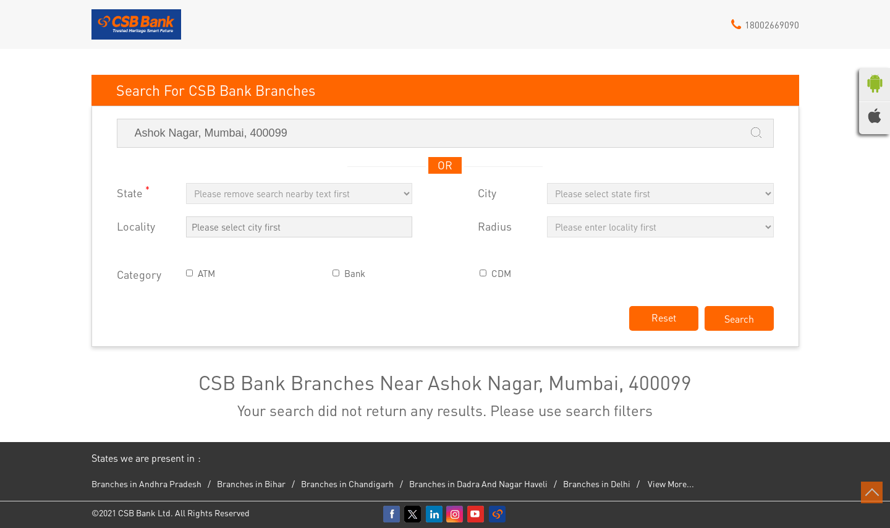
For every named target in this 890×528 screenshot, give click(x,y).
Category (139, 274)
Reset (663, 317)
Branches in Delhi (596, 483)
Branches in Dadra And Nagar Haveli (478, 483)
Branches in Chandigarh (347, 483)
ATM (206, 273)
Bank (354, 273)
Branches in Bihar (251, 483)
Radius (495, 226)
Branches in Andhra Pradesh (146, 483)
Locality (136, 226)
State (133, 192)
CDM (501, 273)
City (487, 193)
